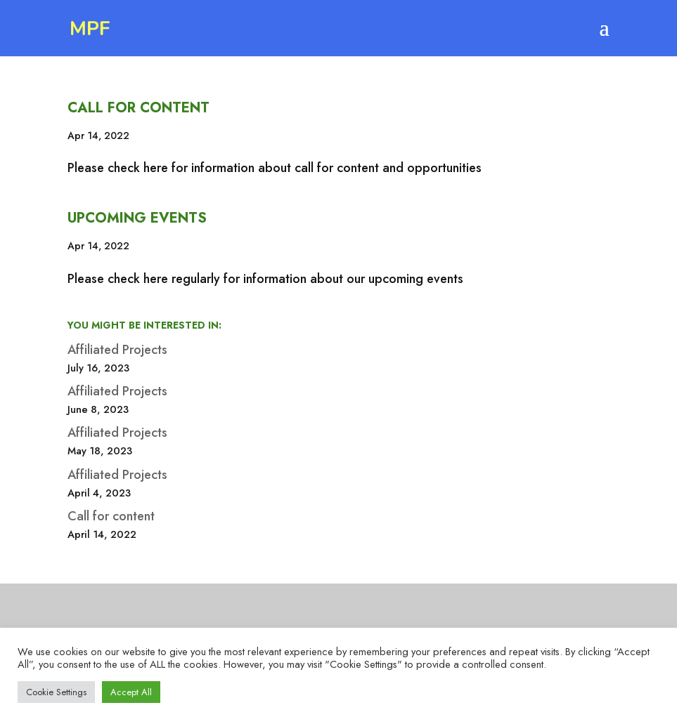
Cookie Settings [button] (56, 692)
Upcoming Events (137, 218)
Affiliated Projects (117, 350)
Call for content (138, 108)
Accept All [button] (131, 692)
